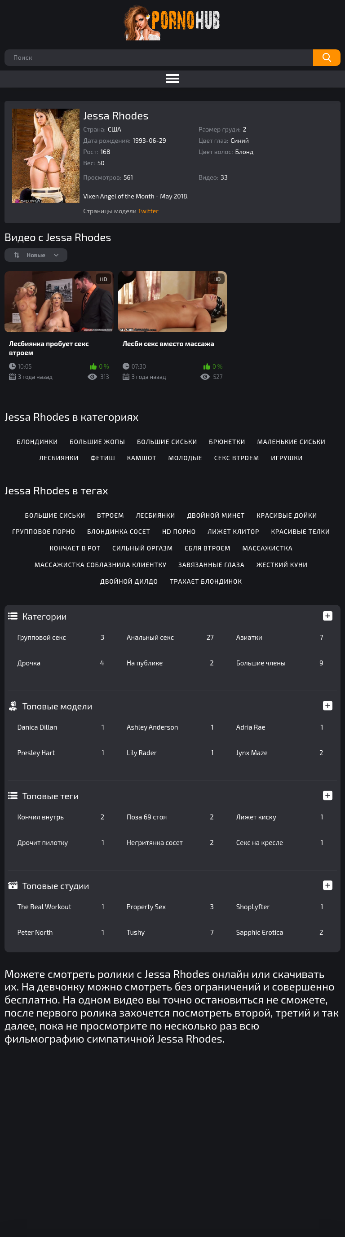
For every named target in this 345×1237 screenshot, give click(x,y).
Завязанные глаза (211, 564)
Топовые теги (50, 795)
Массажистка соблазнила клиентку (101, 564)
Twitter (148, 211)
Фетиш (102, 458)
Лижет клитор (233, 531)
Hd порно (179, 531)
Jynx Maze (279, 752)
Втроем (110, 515)
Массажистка (268, 548)
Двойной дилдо (129, 581)
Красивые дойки (287, 515)
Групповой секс (60, 637)
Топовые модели (57, 705)
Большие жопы (97, 441)
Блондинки (37, 441)
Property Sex (170, 906)
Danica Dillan (60, 727)
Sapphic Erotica (279, 932)
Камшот (142, 458)
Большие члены (279, 663)
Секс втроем (236, 458)
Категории (44, 616)
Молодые (185, 458)
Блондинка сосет (118, 531)
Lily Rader (170, 752)
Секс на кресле (279, 842)
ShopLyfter (279, 906)
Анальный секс (170, 637)
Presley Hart (60, 752)
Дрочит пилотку (60, 842)
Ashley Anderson (170, 727)
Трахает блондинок (206, 581)
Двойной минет (216, 515)
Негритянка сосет (170, 842)
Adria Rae (279, 727)
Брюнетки (227, 441)
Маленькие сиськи (291, 441)
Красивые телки (300, 531)
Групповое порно (43, 531)
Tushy (170, 932)
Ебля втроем (207, 548)
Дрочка (60, 663)
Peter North (60, 932)
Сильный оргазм (142, 548)
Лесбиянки (59, 458)
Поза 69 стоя (170, 817)
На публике (170, 663)
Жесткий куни (282, 564)
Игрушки (287, 458)
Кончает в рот (74, 548)
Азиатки (279, 637)
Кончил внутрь (60, 817)
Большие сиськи (167, 441)
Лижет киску (279, 817)
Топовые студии (55, 885)
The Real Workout (60, 906)
